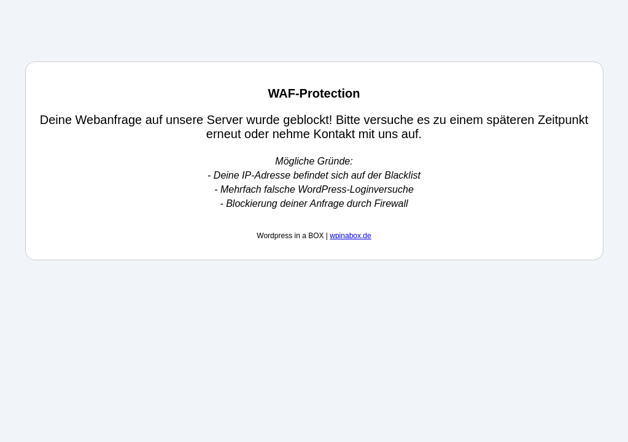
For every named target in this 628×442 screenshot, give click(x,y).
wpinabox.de (350, 235)
